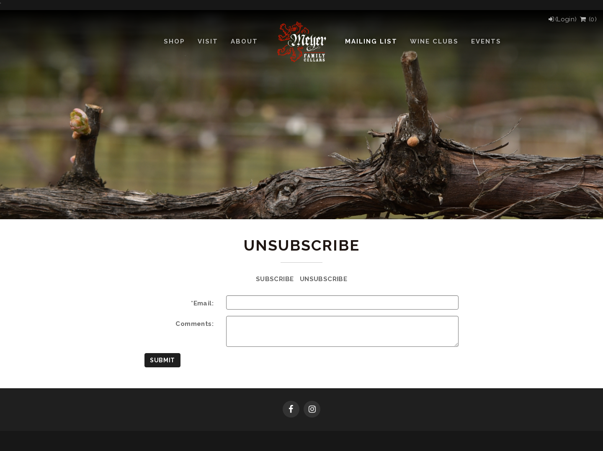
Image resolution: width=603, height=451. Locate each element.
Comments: (194, 324)
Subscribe (275, 279)
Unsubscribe (323, 279)
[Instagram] (312, 410)
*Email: (202, 303)
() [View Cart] (588, 19)
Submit (162, 360)
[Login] (562, 19)
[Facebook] (291, 410)
